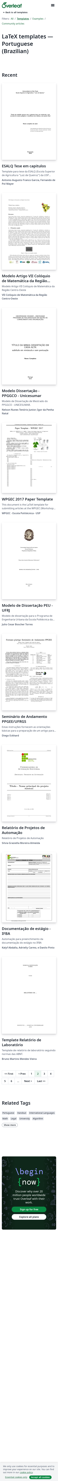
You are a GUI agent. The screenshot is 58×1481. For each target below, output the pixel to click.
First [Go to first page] (8, 1073)
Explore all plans (29, 1217)
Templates (23, 18)
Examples (37, 18)
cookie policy (26, 1472)
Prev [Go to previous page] (22, 1073)
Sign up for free (29, 1209)
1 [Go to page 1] (31, 1073)
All (12, 18)
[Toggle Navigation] (52, 5)
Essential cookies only (16, 1477)
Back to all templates (15, 12)
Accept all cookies (40, 1477)
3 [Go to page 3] (44, 1073)
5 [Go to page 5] (5, 1081)
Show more (10, 1124)
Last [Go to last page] (41, 1081)
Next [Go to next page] (28, 1081)
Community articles (13, 23)
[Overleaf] (12, 5)
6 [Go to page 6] (11, 1081)
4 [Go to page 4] (50, 1073)
